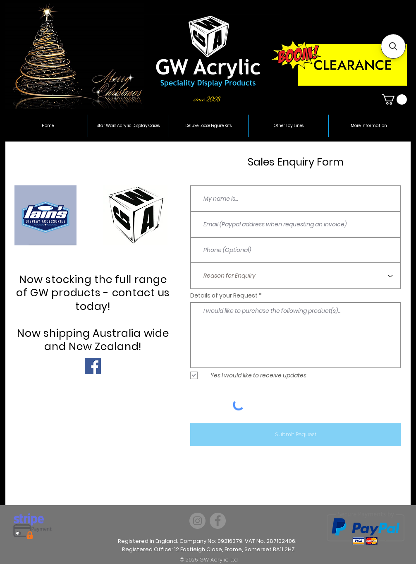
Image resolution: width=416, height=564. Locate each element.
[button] (394, 99)
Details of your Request (224, 295)
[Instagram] (197, 521)
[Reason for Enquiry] (295, 275)
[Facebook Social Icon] (93, 366)
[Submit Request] (295, 434)
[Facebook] (218, 521)
